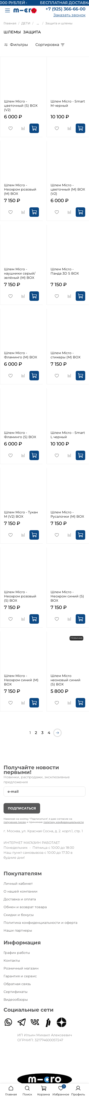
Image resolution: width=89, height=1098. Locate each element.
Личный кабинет (18, 883)
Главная (10, 23)
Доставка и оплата (20, 899)
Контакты (12, 960)
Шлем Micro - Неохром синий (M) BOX (21, 680)
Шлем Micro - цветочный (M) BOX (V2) (68, 189)
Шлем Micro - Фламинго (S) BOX (20, 435)
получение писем (15, 822)
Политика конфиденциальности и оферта (40, 922)
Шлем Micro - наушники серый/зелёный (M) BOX (19, 273)
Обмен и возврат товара (25, 907)
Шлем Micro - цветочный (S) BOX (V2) (20, 105)
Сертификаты (16, 992)
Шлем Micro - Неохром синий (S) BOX (67, 596)
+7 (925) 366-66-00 (65, 9)
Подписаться (22, 808)
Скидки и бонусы (19, 915)
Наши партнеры (18, 930)
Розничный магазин (21, 968)
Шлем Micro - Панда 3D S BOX (65, 271)
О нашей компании (20, 891)
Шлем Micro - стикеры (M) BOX (65, 355)
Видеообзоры (16, 999)
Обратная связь (17, 984)
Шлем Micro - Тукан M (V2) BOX (21, 514)
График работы (17, 953)
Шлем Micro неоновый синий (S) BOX (65, 680)
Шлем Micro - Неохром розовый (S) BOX (20, 596)
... (38, 23)
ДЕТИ (25, 23)
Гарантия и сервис (20, 976)
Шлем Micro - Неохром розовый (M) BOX (20, 189)
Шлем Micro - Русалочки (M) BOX (67, 514)
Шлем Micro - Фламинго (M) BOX (20, 355)
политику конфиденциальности (63, 822)
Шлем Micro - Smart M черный (68, 103)
